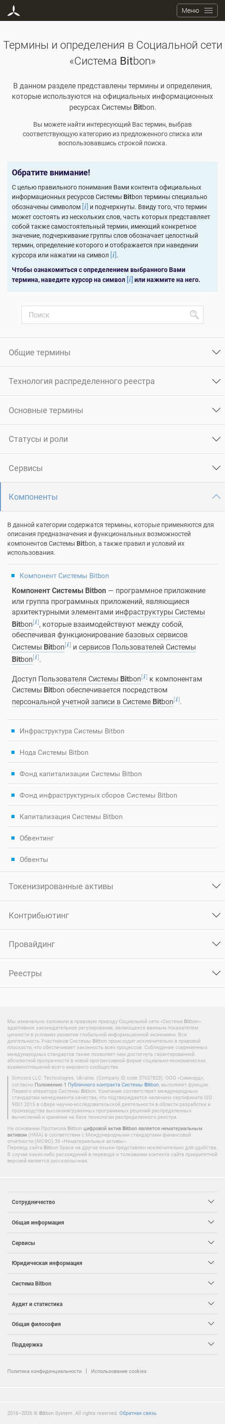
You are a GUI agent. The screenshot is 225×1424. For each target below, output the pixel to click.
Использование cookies (119, 1371)
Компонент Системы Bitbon (64, 575)
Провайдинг (32, 943)
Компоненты (33, 496)
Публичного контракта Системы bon (113, 1084)
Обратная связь (138, 1412)
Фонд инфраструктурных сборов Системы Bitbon (98, 794)
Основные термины (46, 410)
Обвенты (34, 859)
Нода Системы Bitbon (54, 752)
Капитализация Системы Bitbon (71, 816)
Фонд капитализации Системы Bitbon (81, 773)
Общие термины (40, 352)
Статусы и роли (38, 438)
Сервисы (26, 467)
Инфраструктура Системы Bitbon (72, 730)
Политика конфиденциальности (44, 1371)
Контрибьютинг (39, 915)
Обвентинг (37, 837)
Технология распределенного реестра (82, 380)
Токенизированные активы (61, 886)
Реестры (25, 973)
